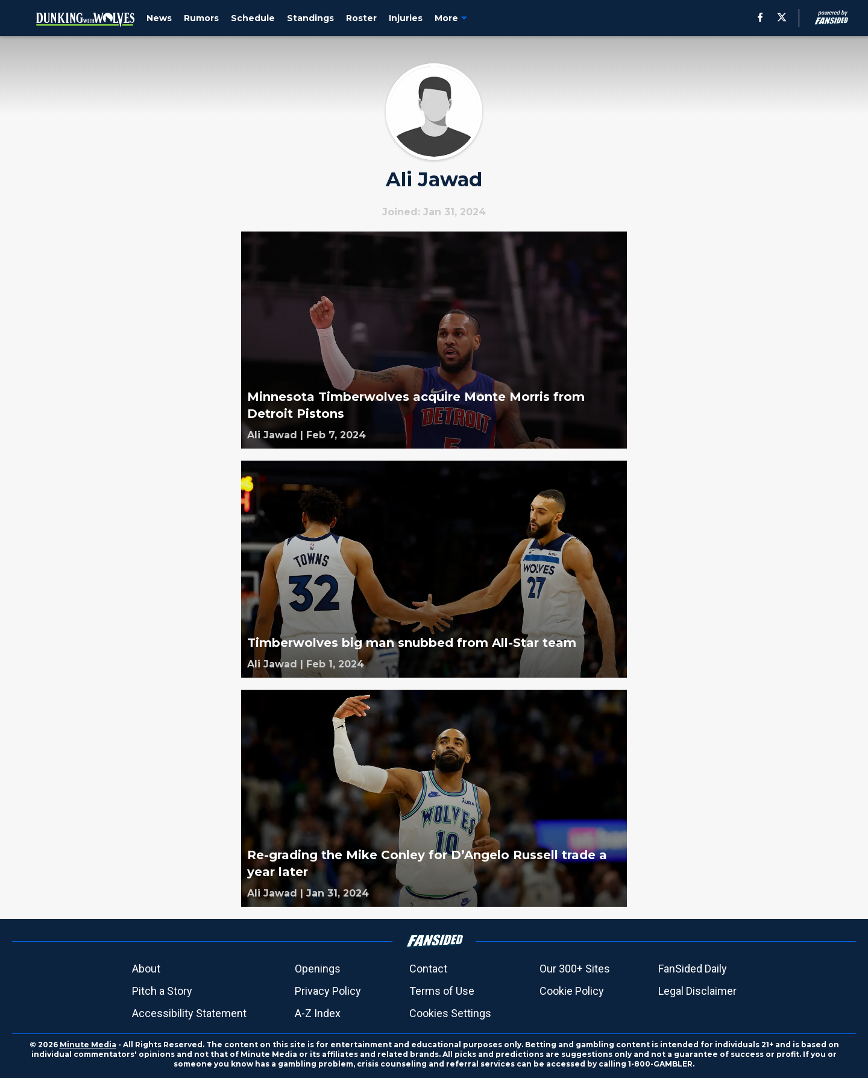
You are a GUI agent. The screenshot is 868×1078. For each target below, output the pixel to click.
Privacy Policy (328, 991)
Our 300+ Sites (574, 968)
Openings (318, 968)
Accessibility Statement (189, 1013)
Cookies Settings (450, 1013)
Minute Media (88, 1044)
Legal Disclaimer (697, 991)
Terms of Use (441, 991)
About (146, 968)
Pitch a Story (162, 991)
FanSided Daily (692, 968)
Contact (428, 968)
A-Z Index (318, 1013)
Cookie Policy (571, 991)
